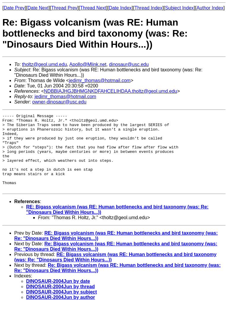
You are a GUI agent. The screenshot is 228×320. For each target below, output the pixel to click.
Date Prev (14, 7)
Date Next (37, 7)
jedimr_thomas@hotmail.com (99, 80)
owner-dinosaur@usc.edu (59, 101)
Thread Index (148, 7)
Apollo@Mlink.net (88, 64)
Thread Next (93, 7)
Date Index (120, 7)
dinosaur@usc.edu (129, 64)
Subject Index (179, 7)
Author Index (210, 7)
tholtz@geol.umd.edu (44, 64)
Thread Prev (64, 7)
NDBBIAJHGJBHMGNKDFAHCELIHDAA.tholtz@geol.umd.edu (110, 91)
